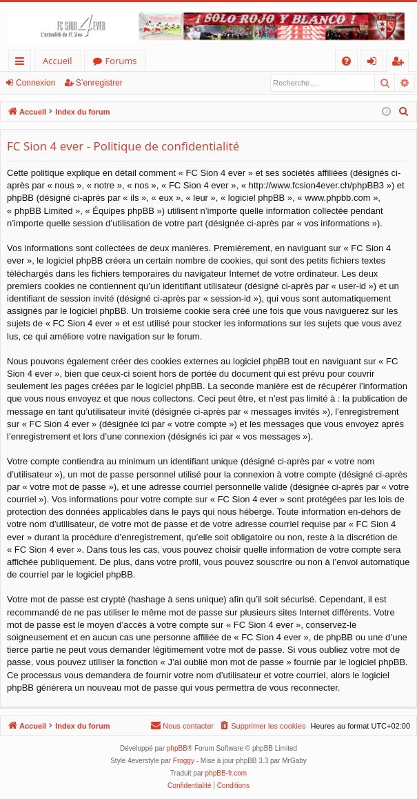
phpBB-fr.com (226, 773)
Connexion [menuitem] (375, 63)
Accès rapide (22, 63)
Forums (121, 61)
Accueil (57, 61)
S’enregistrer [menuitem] (400, 63)
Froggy (183, 761)
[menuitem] (346, 61)
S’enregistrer (99, 83)
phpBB (177, 748)
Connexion (35, 83)
